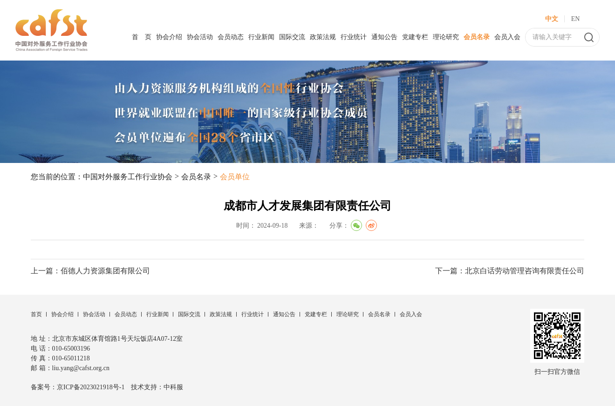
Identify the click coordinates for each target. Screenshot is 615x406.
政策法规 (323, 37)
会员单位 (235, 177)
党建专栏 (415, 37)
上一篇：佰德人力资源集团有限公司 (90, 271)
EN (575, 18)
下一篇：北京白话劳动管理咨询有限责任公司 (509, 271)
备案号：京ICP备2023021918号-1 (77, 387)
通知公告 (384, 37)
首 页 (141, 37)
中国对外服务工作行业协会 (127, 177)
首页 (36, 314)
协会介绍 (169, 37)
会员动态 (231, 37)
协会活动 (200, 37)
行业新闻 (261, 37)
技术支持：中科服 (157, 387)
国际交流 (292, 37)
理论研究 (446, 37)
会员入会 (507, 37)
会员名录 (477, 37)
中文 (551, 18)
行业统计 (354, 37)
